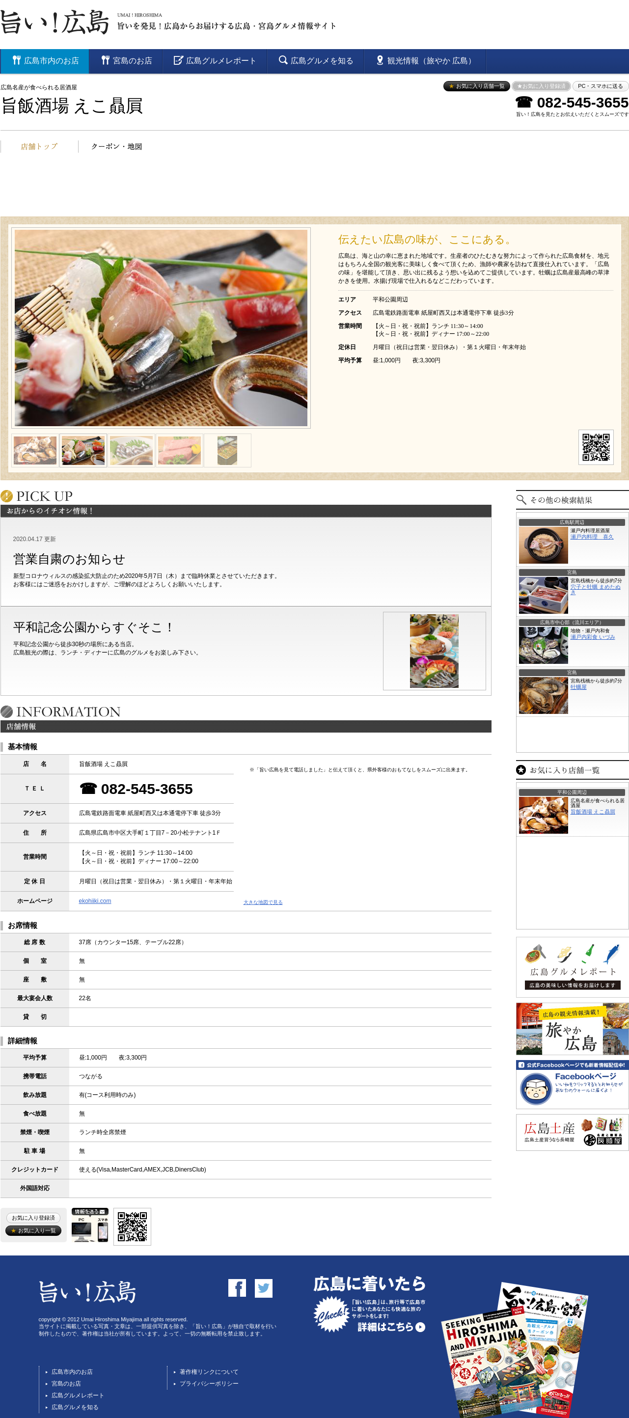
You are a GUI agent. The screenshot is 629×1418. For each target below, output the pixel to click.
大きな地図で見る (263, 902)
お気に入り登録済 (33, 1218)
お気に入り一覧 (33, 1230)
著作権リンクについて (209, 1371)
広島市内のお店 (72, 1371)
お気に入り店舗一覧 (476, 86)
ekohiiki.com (95, 901)
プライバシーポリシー (209, 1383)
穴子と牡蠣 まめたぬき (596, 589)
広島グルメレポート (78, 1395)
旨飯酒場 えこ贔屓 (71, 105)
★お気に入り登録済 (541, 86)
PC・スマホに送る (600, 86)
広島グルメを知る (75, 1407)
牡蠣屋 (579, 687)
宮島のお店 (66, 1383)
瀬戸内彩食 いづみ (593, 637)
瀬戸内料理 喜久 (592, 537)
